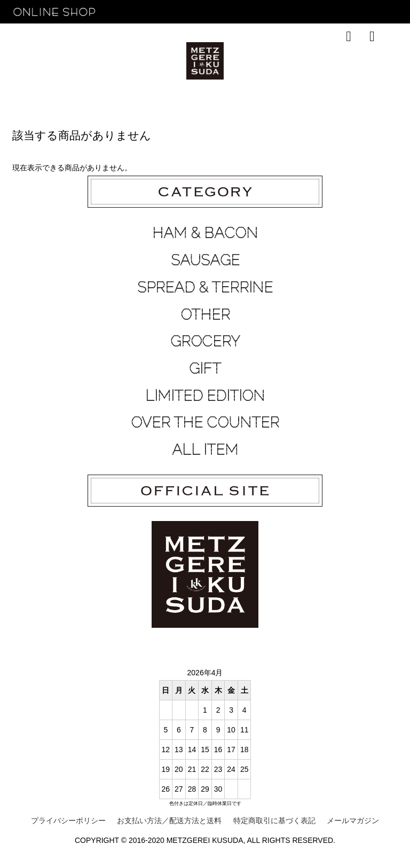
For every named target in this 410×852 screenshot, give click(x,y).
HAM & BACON (205, 232)
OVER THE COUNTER (205, 422)
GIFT (205, 368)
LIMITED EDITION (205, 395)
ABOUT (253, 62)
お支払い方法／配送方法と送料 (169, 820)
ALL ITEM (205, 449)
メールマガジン (353, 820)
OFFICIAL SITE (353, 62)
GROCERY (205, 341)
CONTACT (296, 62)
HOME (40, 62)
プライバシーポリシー (68, 820)
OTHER (205, 314)
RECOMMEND (92, 62)
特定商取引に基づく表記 (274, 820)
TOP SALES (153, 62)
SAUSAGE (205, 260)
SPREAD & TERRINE (205, 287)
